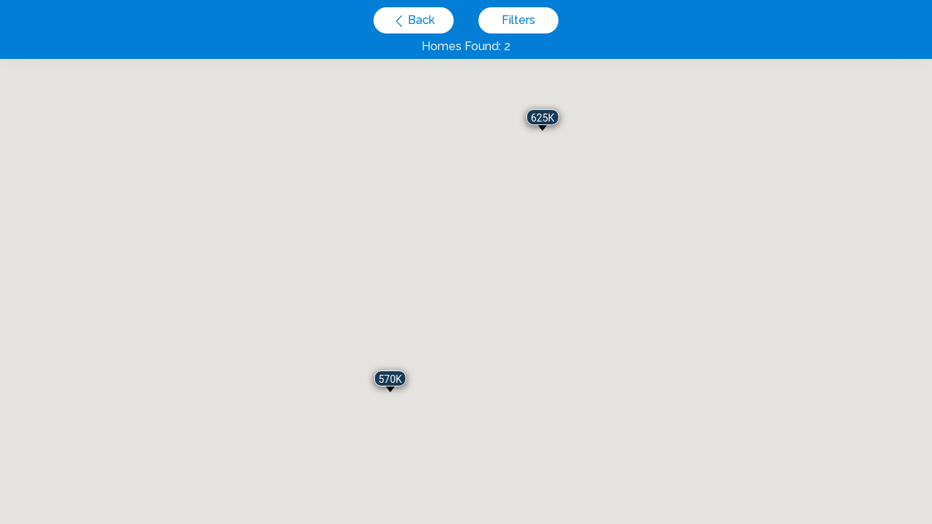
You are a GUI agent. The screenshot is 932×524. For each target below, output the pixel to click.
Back (420, 20)
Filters (518, 20)
